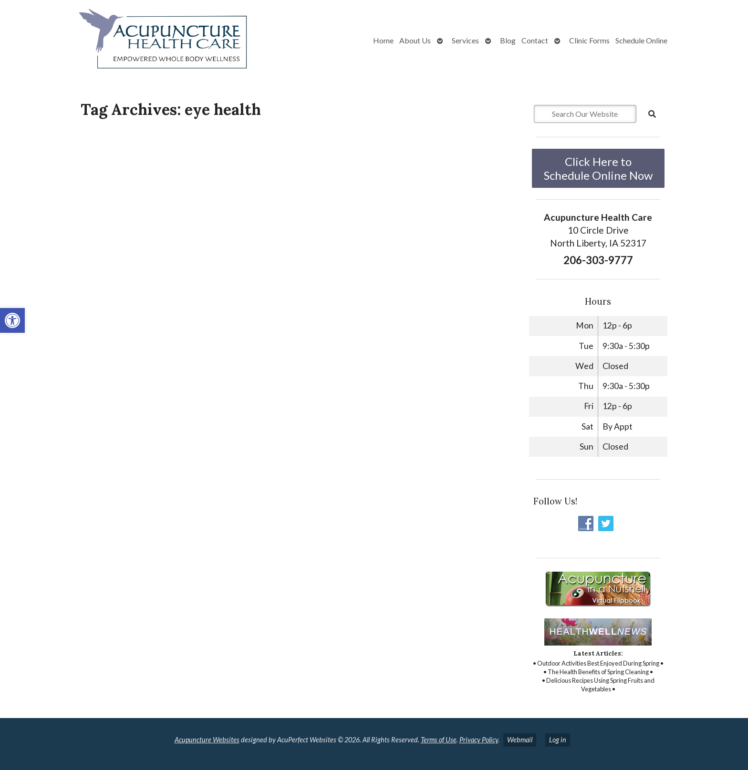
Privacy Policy (478, 740)
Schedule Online (641, 40)
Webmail (519, 740)
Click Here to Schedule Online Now (598, 168)
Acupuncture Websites (207, 740)
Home (383, 40)
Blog (508, 40)
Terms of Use (439, 740)
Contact (534, 40)
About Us (415, 40)
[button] (12, 320)
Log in (557, 740)
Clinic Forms (589, 40)
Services (465, 40)
